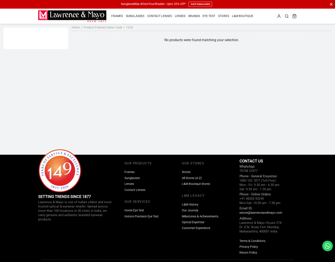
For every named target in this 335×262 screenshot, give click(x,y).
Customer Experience (196, 228)
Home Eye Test (134, 210)
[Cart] (294, 16)
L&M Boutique (242, 16)
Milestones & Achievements (200, 216)
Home (76, 27)
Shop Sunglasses (200, 4)
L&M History (190, 204)
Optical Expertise (193, 222)
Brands (194, 16)
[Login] (279, 16)
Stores (223, 16)
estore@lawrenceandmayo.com (260, 213)
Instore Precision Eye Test (141, 216)
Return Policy (248, 252)
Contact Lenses (159, 16)
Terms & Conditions (252, 241)
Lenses (180, 16)
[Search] (286, 16)
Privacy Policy (248, 247)
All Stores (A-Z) (192, 178)
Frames (117, 16)
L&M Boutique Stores (196, 184)
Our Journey (190, 210)
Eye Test (209, 16)
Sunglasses (135, 16)
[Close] (331, 4)
